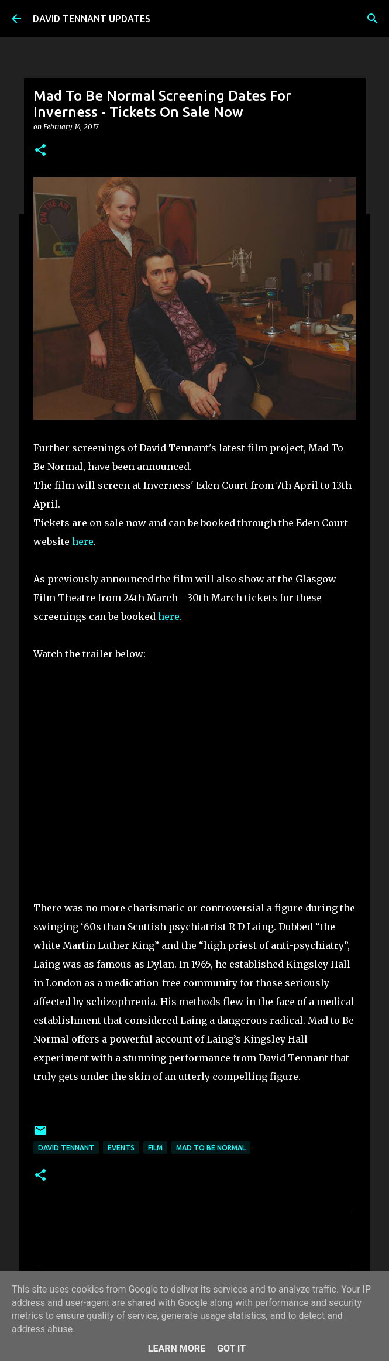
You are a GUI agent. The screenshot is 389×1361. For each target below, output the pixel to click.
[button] (40, 151)
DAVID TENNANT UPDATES (91, 18)
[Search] (373, 19)
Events (121, 1147)
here (82, 541)
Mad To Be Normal (211, 1147)
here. (170, 616)
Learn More (176, 1348)
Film (155, 1147)
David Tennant (66, 1147)
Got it (231, 1348)
